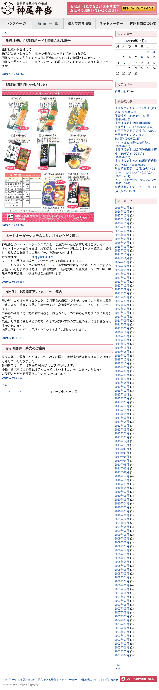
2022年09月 (122, 289)
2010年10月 (122, 480)
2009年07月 (122, 530)
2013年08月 (122, 414)
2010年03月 (122, 507)
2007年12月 (122, 589)
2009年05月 (122, 538)
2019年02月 (122, 355)
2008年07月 (122, 565)
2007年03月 (122, 612)
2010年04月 (122, 503)
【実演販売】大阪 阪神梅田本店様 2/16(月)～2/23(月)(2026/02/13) (136, 153)
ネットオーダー (68, 679)
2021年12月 (122, 312)
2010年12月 (122, 476)
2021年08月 (122, 324)
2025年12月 (122, 215)
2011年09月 (122, 449)
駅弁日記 (120, 91)
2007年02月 (122, 616)
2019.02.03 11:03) (12, 377)
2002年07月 (122, 643)
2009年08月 (122, 526)
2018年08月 (122, 367)
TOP (4, 32)
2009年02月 (122, 546)
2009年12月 (122, 519)
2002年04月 (122, 655)
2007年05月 (122, 608)
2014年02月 (122, 402)
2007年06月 (122, 604)
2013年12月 (122, 406)
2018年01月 (122, 375)
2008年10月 (122, 554)
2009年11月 (122, 522)
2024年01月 (122, 270)
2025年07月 (122, 231)
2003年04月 (122, 628)
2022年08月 (122, 293)
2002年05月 (122, 651)
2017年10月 (122, 378)
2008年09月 (122, 558)
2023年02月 (122, 277)
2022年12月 (122, 285)
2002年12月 (122, 635)
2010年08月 (122, 487)
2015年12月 (122, 390)
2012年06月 (122, 433)
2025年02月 (122, 250)
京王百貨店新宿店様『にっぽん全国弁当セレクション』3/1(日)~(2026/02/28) (135, 134)
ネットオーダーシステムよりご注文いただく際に (42, 236)
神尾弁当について (90, 679)
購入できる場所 (47, 679)
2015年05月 (122, 398)
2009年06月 (122, 534)
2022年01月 (122, 308)
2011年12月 (122, 441)
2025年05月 (122, 238)
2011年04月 (122, 460)
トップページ (9, 679)
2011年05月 (122, 456)
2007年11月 (122, 593)
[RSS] (118, 664)
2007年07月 (122, 600)
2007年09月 (122, 596)
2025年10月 (122, 223)
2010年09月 (122, 484)
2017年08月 (122, 382)
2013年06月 (122, 417)
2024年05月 (122, 262)
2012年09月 (122, 429)
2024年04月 (122, 266)
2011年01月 (122, 472)
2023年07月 (122, 273)
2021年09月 (122, 320)
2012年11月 (122, 425)
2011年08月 (122, 452)
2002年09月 (122, 639)
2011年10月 (122, 445)
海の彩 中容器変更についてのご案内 (34, 292)
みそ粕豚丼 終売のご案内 (25, 348)
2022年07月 (122, 297)
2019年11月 (122, 347)
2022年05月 (122, 301)
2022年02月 (122, 305)
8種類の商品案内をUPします (27, 85)
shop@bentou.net (42, 256)
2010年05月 (122, 499)
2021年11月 (122, 316)
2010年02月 (122, 511)
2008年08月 (122, 561)
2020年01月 (122, 340)
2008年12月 (122, 550)
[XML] (118, 668)
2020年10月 (122, 332)
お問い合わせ (110, 679)
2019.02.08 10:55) (13, 281)
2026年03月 (122, 207)
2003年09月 (122, 624)
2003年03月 (122, 631)
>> (19, 391)
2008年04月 (122, 577)
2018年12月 (122, 359)
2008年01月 (122, 585)
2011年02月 (122, 468)
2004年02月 (122, 620)
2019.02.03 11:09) (12, 338)
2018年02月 (122, 371)
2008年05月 (122, 573)
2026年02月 (122, 211)
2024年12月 (122, 254)
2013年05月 (122, 421)
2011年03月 (122, 464)
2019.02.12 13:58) (13, 225)
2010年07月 (122, 491)
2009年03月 (122, 542)
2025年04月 (122, 242)
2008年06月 (122, 569)
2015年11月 (122, 394)
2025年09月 (122, 227)
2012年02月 (122, 437)
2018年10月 (122, 363)
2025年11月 (122, 219)
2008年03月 (122, 581)
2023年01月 (122, 281)
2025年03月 (122, 246)
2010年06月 (122, 495)
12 (123, 62)
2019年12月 (122, 343)
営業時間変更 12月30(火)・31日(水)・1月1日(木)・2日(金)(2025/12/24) (135, 172)
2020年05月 (122, 336)
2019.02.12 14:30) (13, 74)
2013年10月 (122, 410)
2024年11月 (122, 258)
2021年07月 (122, 328)
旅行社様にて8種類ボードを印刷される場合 (38, 41)
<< (9, 391)
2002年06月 (122, 647)
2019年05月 (122, 351)
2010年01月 (122, 515)
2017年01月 (122, 386)
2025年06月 (122, 234)
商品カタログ (27, 679)
